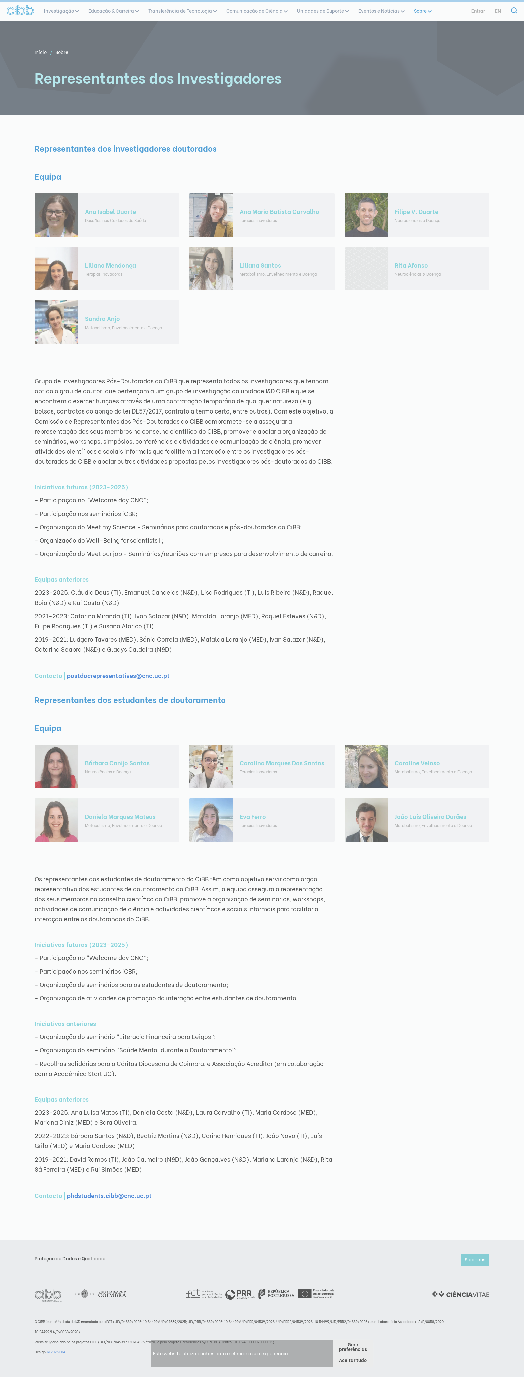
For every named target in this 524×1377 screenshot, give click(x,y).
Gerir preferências (353, 1346)
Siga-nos (475, 1259)
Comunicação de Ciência (256, 10)
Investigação (61, 10)
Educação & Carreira (113, 10)
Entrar (478, 10)
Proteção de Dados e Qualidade (70, 1258)
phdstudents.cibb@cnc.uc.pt (109, 1195)
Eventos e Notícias (381, 10)
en (498, 10)
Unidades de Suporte (322, 10)
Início (41, 51)
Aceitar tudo (353, 1359)
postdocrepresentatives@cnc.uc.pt (118, 675)
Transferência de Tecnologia (182, 10)
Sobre (422, 10)
